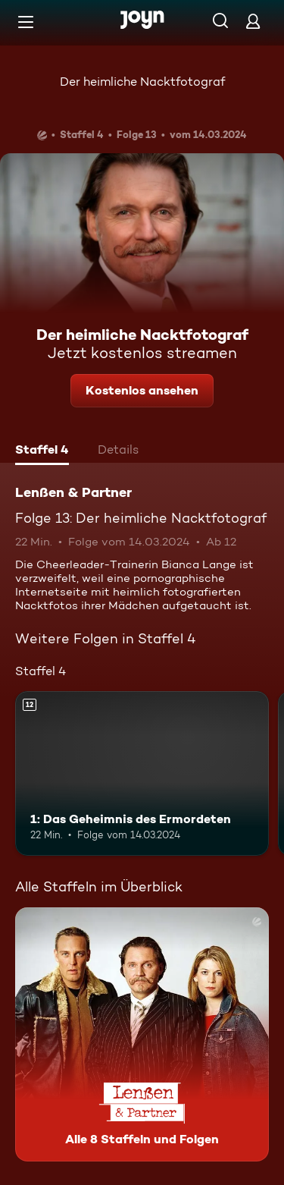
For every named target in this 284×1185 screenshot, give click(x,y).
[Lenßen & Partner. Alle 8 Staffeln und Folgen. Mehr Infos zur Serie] (142, 1034)
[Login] (253, 21)
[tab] (42, 451)
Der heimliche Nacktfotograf (142, 81)
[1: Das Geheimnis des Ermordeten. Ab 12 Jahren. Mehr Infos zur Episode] (142, 774)
